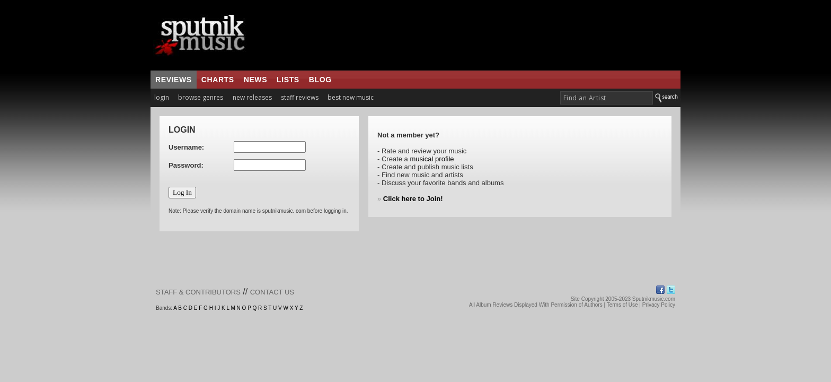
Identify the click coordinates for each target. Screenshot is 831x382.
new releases (252, 97)
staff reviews (300, 97)
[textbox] (606, 98)
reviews (173, 79)
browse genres (200, 97)
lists (288, 79)
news (255, 79)
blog (320, 79)
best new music (351, 97)
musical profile (432, 159)
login (161, 97)
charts (217, 79)
